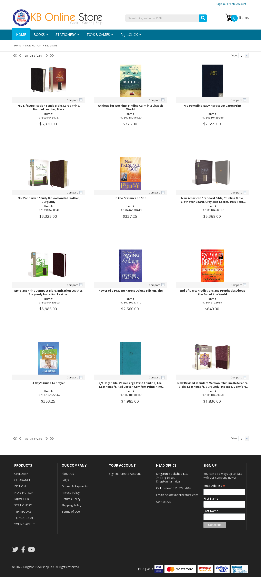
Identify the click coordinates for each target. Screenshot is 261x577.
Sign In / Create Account (231, 4)
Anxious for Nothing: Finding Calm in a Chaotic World (130, 107)
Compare (72, 100)
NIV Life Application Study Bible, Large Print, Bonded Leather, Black (49, 107)
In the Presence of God (130, 198)
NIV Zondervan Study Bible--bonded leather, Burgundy (49, 200)
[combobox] (166, 18)
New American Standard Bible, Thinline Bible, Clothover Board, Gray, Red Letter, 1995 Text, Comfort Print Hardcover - (212, 201)
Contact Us (163, 501)
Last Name (210, 511)
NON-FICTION (33, 45)
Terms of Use (71, 511)
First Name (210, 498)
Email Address (214, 485)
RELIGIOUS (50, 45)
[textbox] (166, 18)
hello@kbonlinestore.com (181, 495)
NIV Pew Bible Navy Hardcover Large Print (212, 106)
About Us (68, 474)
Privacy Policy (71, 493)
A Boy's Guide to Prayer (48, 383)
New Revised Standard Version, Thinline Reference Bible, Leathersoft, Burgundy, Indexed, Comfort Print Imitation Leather (212, 386)
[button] (203, 17)
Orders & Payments (75, 486)
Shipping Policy (71, 505)
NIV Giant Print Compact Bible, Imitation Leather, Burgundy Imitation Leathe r (48, 292)
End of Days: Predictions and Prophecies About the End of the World (212, 292)
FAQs (65, 480)
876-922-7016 (182, 488)
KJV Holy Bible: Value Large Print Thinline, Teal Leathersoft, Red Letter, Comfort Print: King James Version (130, 386)
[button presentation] (247, 55)
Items (240, 18)
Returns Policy (71, 499)
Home (17, 45)
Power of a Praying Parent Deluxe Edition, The (131, 290)
